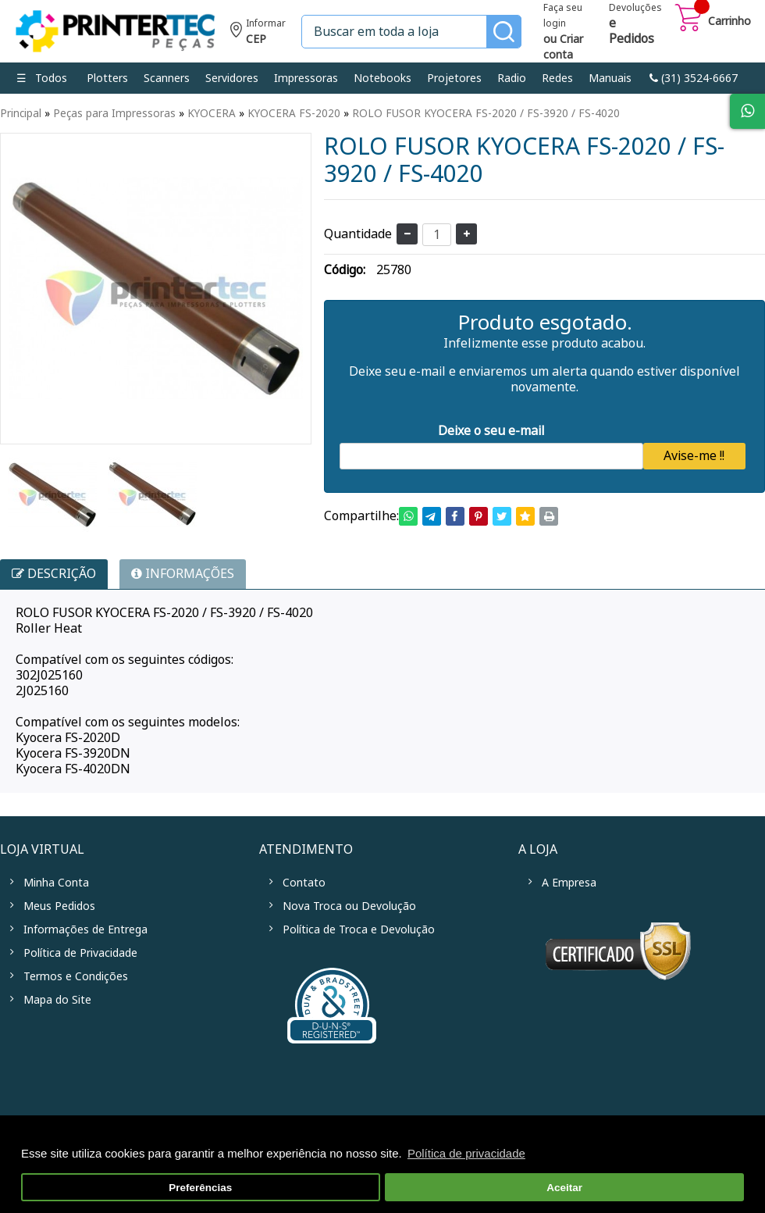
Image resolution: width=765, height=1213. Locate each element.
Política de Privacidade (80, 952)
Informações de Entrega (85, 929)
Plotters (107, 78)
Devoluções (635, 25)
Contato (304, 882)
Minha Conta (56, 882)
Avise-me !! (694, 455)
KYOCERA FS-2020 (293, 113)
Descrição (54, 573)
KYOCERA (211, 113)
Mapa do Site (57, 999)
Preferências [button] (200, 1187)
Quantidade (358, 234)
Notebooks (382, 78)
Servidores (231, 78)
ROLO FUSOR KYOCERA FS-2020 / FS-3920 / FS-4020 (486, 113)
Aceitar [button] (564, 1187)
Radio (511, 78)
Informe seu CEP (258, 33)
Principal (20, 113)
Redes (557, 78)
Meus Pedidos (59, 906)
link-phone (693, 78)
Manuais (610, 78)
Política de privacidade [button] (466, 1153)
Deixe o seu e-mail (491, 430)
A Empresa (569, 882)
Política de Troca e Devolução (359, 929)
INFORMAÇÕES (182, 573)
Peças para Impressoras (114, 113)
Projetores (454, 78)
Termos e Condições (75, 976)
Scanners (167, 78)
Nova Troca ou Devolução (349, 906)
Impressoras (306, 78)
